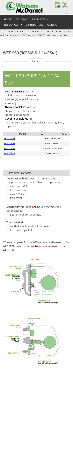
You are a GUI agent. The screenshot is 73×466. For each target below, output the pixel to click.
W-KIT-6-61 (9, 138)
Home (7, 19)
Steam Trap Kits (54, 31)
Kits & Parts (36, 31)
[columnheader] (23, 134)
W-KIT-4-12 (9, 153)
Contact (53, 24)
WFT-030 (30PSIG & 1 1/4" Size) (52, 35)
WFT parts (27, 35)
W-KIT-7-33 (9, 148)
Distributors (34, 24)
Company (22, 19)
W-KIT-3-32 (9, 143)
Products (21, 31)
